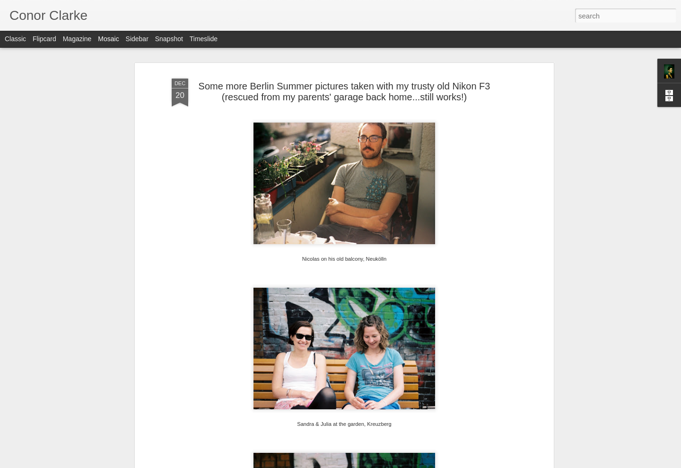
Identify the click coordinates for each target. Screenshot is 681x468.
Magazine (77, 39)
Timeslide (204, 39)
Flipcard (44, 39)
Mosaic (108, 39)
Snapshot (169, 39)
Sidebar (137, 39)
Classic (15, 39)
